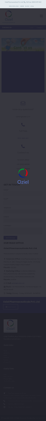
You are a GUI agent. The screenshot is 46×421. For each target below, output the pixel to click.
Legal (32, 6)
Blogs (27, 6)
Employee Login (14, 6)
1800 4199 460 (36, 2)
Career (22, 6)
